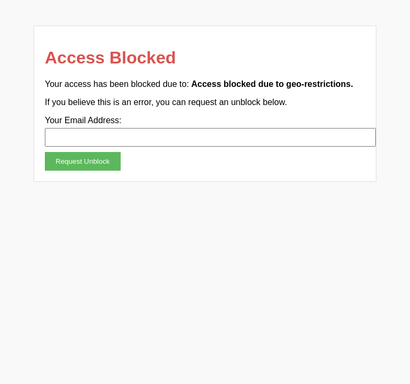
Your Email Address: (83, 120)
